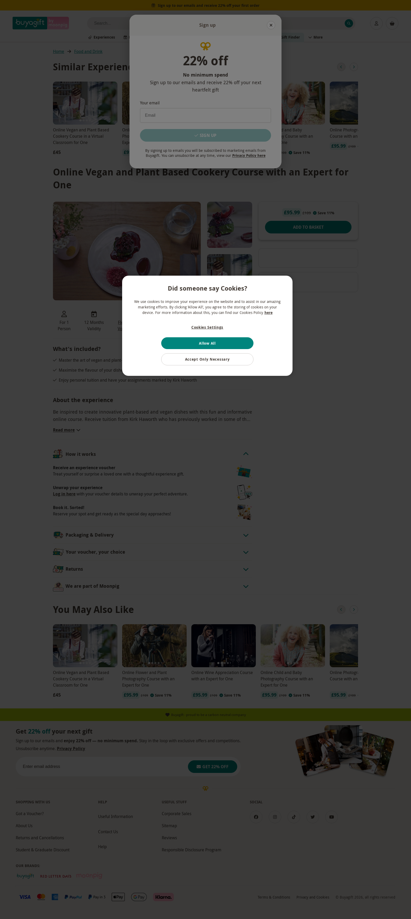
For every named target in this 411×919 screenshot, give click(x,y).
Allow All (207, 343)
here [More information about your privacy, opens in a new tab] (268, 312)
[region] (207, 326)
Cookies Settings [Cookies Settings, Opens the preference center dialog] (207, 327)
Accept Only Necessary (207, 359)
